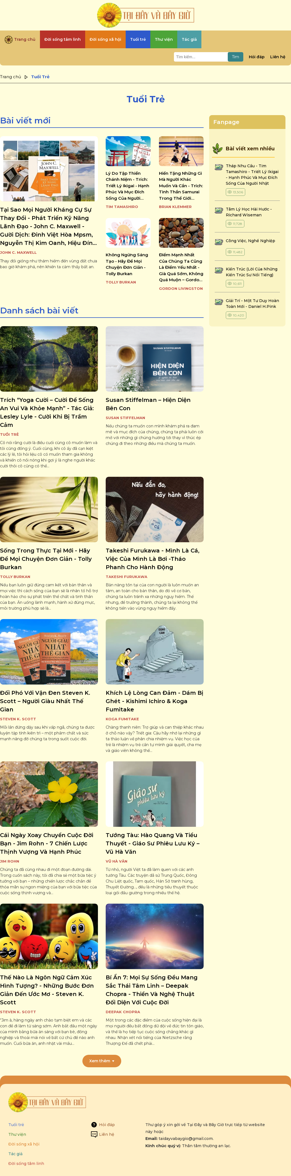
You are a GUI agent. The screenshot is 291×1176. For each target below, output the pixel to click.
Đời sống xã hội (23, 1144)
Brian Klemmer (175, 206)
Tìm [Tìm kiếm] (235, 56)
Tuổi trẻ (16, 1124)
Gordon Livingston (181, 288)
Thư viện (17, 1134)
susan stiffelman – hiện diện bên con (148, 404)
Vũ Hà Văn (116, 861)
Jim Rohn (9, 861)
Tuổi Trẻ (9, 434)
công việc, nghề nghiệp (250, 240)
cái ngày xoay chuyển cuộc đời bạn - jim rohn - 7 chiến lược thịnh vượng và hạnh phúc (46, 843)
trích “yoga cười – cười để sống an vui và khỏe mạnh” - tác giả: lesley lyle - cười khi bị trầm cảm (47, 412)
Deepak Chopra (123, 1012)
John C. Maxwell (18, 252)
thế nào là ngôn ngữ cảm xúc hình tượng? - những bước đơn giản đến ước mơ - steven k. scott (47, 990)
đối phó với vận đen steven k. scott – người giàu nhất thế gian (45, 701)
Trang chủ (10, 76)
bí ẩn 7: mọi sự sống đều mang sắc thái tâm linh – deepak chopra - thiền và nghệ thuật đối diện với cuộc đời (152, 990)
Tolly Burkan (121, 282)
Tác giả (15, 1153)
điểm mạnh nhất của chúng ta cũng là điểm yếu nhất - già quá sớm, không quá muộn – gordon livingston (181, 267)
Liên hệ (277, 56)
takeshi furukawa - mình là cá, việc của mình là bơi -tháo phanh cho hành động (152, 559)
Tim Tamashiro (122, 206)
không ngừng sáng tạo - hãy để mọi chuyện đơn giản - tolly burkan (127, 264)
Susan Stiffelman (125, 417)
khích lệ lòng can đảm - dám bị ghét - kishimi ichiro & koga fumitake (154, 701)
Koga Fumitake (122, 719)
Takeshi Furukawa (126, 576)
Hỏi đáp (257, 56)
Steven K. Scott (18, 719)
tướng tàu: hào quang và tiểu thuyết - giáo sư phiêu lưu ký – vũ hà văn (152, 843)
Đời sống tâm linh (26, 1163)
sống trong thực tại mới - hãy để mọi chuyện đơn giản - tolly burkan (46, 559)
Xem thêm (99, 1060)
